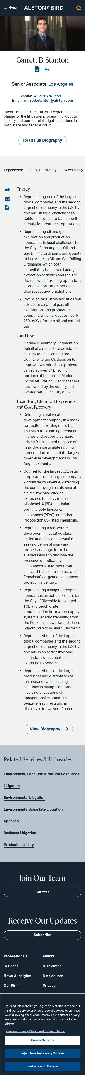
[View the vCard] (47, 69)
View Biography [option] (43, 170)
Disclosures (53, 976)
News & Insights (17, 976)
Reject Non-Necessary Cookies (42, 1053)
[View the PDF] (37, 69)
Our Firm (11, 986)
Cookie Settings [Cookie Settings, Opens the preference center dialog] (42, 1040)
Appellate (12, 821)
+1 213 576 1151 (47, 96)
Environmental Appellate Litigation (33, 809)
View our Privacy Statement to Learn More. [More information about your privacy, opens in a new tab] (35, 1031)
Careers (42, 892)
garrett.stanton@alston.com (48, 100)
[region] (42, 1034)
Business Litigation (20, 833)
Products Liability (19, 845)
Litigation (12, 786)
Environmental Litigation (24, 798)
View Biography (45, 729)
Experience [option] (13, 170)
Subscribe (42, 935)
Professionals (15, 956)
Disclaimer (52, 966)
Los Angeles (60, 84)
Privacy (49, 986)
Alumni (48, 956)
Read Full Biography (42, 140)
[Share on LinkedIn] (7, 190)
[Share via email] (7, 199)
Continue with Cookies (42, 1066)
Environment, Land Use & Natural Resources (41, 774)
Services (11, 966)
